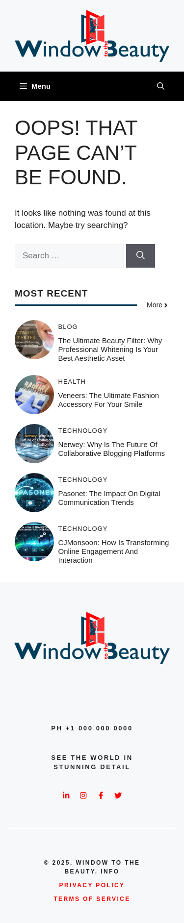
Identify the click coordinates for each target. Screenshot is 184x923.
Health (72, 381)
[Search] (140, 256)
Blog (68, 327)
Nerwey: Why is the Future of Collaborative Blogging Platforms (111, 448)
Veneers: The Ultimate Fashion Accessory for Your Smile (108, 399)
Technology (83, 430)
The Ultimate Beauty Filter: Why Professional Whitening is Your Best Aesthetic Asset (110, 349)
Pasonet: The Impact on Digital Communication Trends (109, 497)
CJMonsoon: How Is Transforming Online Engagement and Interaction (113, 551)
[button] (160, 86)
